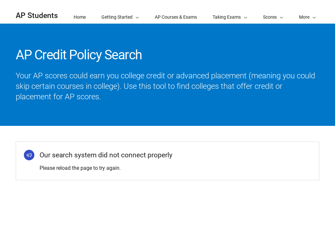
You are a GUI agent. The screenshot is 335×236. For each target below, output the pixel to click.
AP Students (37, 15)
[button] (307, 12)
